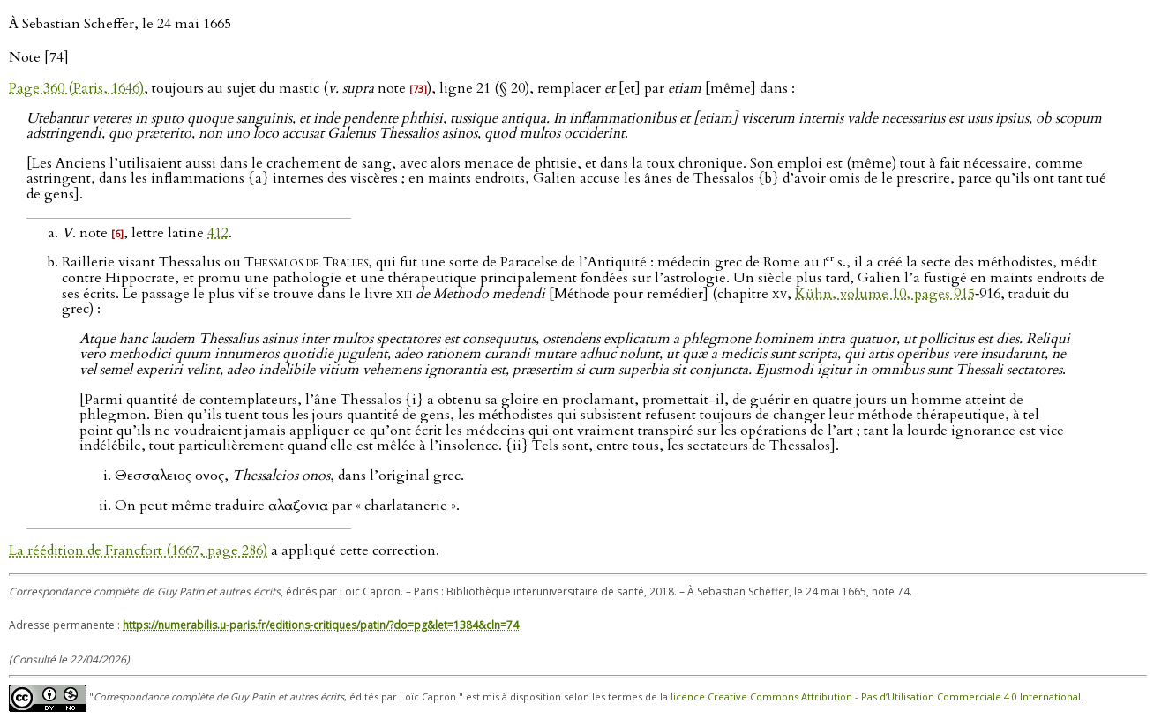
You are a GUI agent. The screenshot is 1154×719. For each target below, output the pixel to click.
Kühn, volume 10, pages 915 (885, 293)
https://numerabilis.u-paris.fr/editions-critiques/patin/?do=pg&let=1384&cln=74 (321, 625)
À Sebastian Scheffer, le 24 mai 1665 (120, 24)
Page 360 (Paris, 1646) (76, 88)
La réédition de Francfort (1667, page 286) (138, 550)
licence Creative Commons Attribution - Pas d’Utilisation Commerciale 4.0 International (876, 696)
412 (218, 233)
